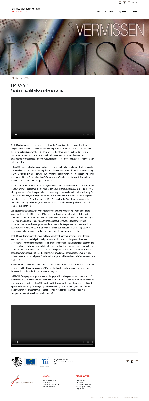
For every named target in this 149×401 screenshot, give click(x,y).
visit (98, 11)
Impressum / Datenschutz (130, 398)
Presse (92, 398)
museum (133, 11)
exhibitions (108, 11)
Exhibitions (15, 78)
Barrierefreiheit (113, 398)
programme (121, 11)
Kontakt (101, 398)
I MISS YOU (25, 78)
